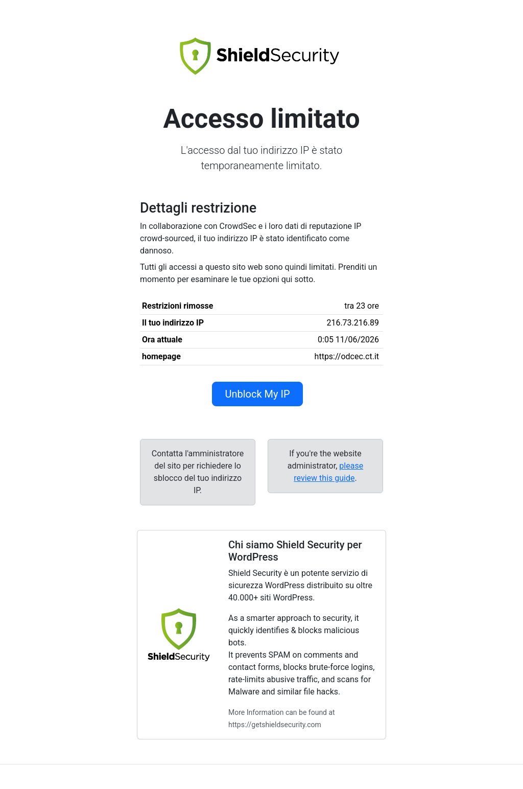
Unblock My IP (257, 394)
